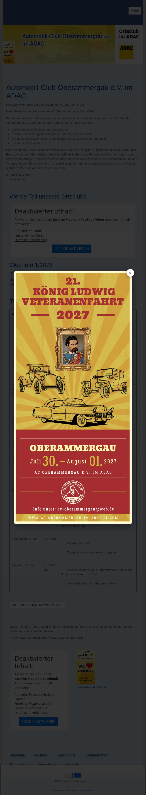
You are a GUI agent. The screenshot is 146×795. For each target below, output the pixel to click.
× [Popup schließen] (130, 273)
